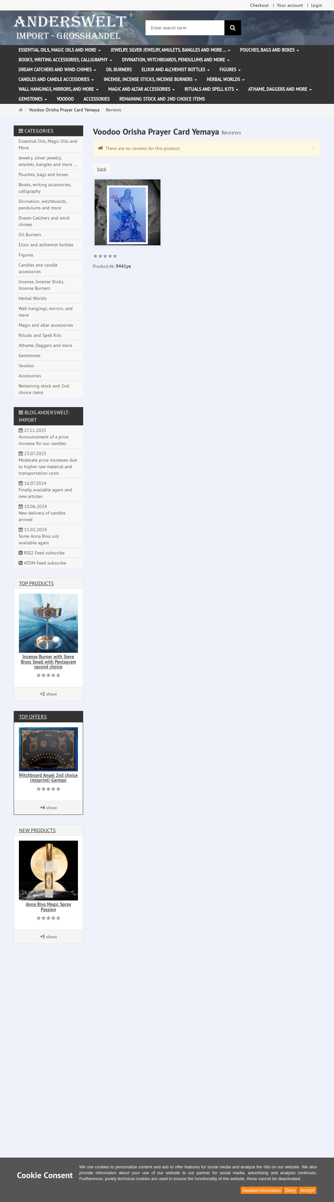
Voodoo (65, 99)
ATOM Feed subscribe (42, 563)
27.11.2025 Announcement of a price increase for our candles (43, 436)
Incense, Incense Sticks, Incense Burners (150, 79)
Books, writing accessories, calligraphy (65, 60)
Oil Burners (119, 70)
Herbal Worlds (226, 79)
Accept (307, 1190)
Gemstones (33, 99)
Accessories (97, 99)
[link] (105, 257)
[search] (232, 27)
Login (316, 5)
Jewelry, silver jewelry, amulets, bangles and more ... (170, 50)
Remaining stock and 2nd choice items (162, 99)
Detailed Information (262, 1190)
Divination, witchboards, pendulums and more (176, 60)
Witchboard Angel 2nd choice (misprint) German (48, 777)
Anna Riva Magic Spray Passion (48, 906)
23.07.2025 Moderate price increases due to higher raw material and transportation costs (48, 463)
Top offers (33, 716)
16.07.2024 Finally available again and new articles (45, 489)
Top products (36, 583)
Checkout (259, 5)
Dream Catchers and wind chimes (57, 70)
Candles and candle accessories (56, 79)
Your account (290, 5)
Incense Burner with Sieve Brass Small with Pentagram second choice (48, 662)
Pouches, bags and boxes (269, 50)
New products (37, 830)
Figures (230, 70)
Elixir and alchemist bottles (176, 70)
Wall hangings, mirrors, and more (59, 89)
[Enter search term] (185, 27)
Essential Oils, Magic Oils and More (60, 50)
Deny (290, 1190)
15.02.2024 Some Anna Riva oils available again (39, 536)
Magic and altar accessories (141, 89)
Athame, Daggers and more (280, 89)
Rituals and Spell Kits (211, 89)
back (101, 169)
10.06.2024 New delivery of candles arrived (42, 512)
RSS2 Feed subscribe (42, 553)
